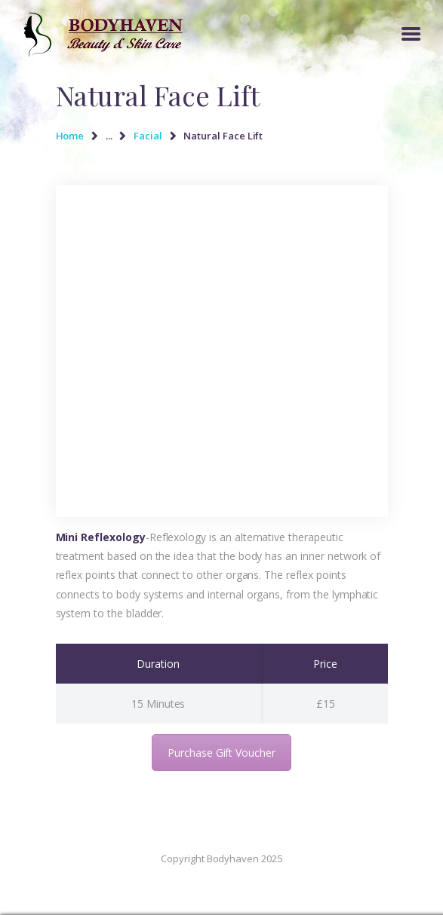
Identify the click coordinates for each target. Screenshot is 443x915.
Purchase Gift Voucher (221, 752)
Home (70, 135)
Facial (148, 135)
